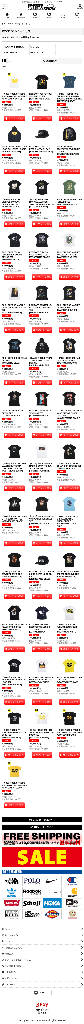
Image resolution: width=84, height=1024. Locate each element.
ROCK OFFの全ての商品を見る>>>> (20, 37)
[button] (4, 7)
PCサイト (44, 993)
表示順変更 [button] (50, 61)
